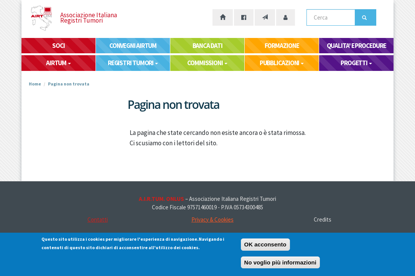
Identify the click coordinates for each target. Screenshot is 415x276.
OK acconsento (265, 245)
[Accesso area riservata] (285, 17)
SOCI (58, 45)
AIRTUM (58, 63)
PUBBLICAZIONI (282, 63)
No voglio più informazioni (280, 263)
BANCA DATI (207, 45)
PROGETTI (356, 63)
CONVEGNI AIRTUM (133, 45)
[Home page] (222, 17)
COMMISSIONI (207, 63)
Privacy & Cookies (212, 219)
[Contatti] (265, 17)
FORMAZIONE (282, 45)
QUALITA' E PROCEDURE (356, 45)
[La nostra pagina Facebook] (244, 17)
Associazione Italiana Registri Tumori (88, 18)
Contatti (97, 219)
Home (35, 84)
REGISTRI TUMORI (133, 63)
